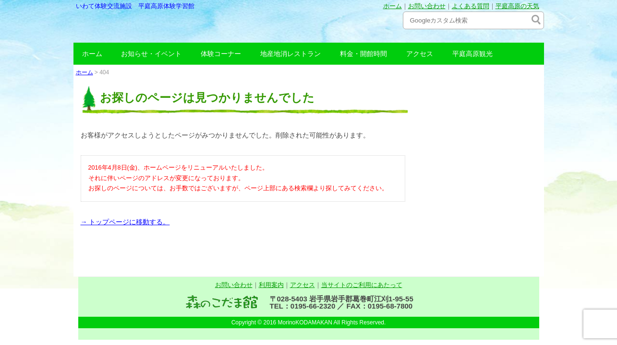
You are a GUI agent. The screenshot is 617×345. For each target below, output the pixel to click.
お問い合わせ (427, 6)
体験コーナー (221, 54)
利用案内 (271, 284)
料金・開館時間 (363, 54)
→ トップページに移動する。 (125, 222)
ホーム (392, 6)
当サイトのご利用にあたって (361, 284)
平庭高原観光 (472, 54)
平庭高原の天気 (517, 6)
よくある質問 (470, 6)
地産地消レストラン (290, 54)
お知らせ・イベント (151, 54)
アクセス (419, 54)
